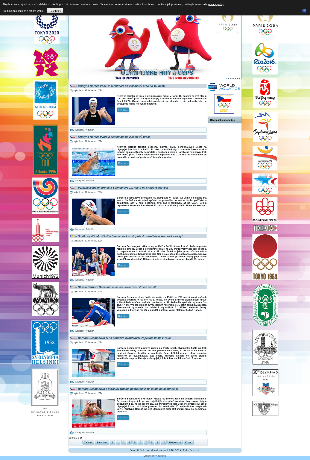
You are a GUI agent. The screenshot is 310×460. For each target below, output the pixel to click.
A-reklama (161, 456)
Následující (175, 442)
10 (163, 442)
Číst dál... (123, 109)
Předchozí (102, 442)
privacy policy (215, 4)
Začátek (88, 442)
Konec (188, 442)
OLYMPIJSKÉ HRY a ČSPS (157, 73)
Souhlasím (55, 11)
